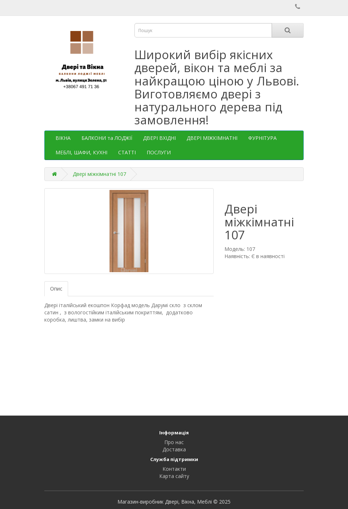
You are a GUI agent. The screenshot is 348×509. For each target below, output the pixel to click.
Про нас (174, 442)
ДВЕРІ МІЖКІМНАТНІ (212, 137)
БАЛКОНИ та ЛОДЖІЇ (106, 137)
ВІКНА (63, 137)
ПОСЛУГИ (159, 152)
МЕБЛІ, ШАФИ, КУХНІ (81, 152)
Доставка (174, 449)
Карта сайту (174, 476)
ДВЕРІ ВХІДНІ (159, 137)
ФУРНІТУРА (262, 137)
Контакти (174, 468)
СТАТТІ (127, 152)
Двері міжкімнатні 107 (99, 174)
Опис (56, 288)
